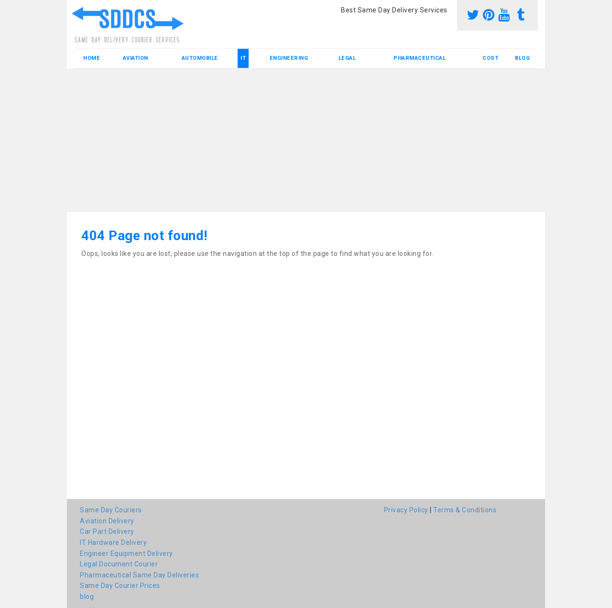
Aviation (135, 58)
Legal (347, 58)
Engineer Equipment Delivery (126, 553)
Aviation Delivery (107, 521)
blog (522, 58)
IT (243, 58)
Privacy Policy (406, 510)
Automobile (200, 58)
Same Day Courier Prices (120, 585)
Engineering (289, 58)
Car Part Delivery (107, 531)
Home (91, 58)
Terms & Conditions (464, 510)
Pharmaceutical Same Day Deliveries (139, 575)
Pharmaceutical (419, 58)
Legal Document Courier (119, 564)
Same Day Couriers (111, 510)
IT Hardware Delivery (113, 542)
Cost (490, 58)
